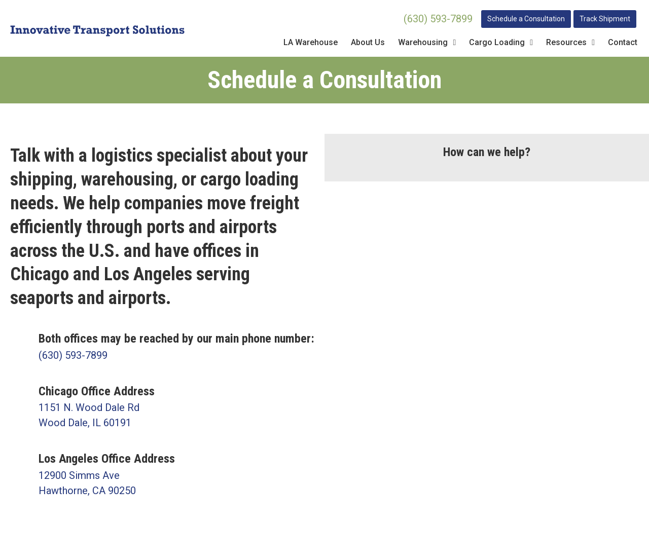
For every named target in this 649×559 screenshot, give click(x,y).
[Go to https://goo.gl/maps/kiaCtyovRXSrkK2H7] (162, 474)
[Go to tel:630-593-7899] (162, 346)
